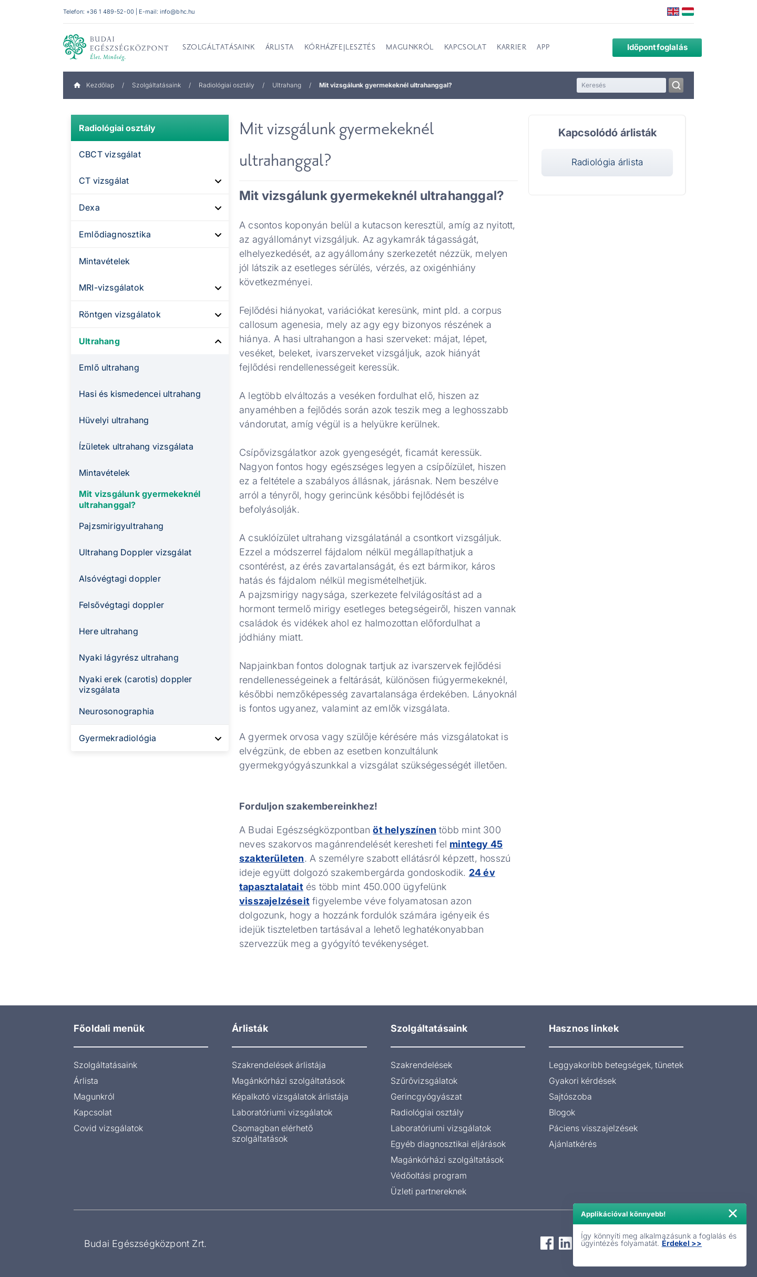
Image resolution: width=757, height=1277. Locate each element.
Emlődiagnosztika (115, 234)
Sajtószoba (570, 1096)
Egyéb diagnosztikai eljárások (448, 1144)
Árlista (86, 1080)
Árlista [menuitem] (279, 48)
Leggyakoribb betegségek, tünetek (616, 1065)
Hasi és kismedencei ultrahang (140, 393)
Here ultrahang (108, 631)
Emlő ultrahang (109, 367)
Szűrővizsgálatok (424, 1080)
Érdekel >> (682, 1243)
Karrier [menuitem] (511, 48)
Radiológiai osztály (226, 85)
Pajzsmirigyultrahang (121, 526)
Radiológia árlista (607, 162)
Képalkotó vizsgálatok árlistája (290, 1096)
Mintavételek (104, 261)
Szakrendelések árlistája (279, 1065)
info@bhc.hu (177, 11)
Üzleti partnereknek (428, 1191)
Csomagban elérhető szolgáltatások (272, 1133)
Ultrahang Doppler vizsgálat (135, 552)
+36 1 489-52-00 (110, 11)
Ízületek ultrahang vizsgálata (136, 446)
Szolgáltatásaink (156, 85)
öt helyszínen (404, 829)
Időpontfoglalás (649, 47)
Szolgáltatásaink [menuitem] (218, 48)
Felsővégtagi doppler (121, 605)
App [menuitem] (543, 48)
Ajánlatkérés (573, 1144)
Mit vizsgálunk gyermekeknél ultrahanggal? (139, 499)
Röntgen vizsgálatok (120, 314)
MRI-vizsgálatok (111, 287)
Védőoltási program (429, 1175)
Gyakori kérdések (582, 1080)
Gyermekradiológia (117, 738)
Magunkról (94, 1096)
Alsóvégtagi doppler (120, 578)
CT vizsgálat (104, 180)
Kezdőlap (94, 85)
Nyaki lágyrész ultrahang (129, 657)
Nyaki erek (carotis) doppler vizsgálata (135, 684)
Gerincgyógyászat (426, 1096)
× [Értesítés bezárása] (733, 1212)
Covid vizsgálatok (108, 1128)
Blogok (562, 1112)
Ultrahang (286, 85)
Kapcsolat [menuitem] (465, 48)
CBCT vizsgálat (110, 154)
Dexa (89, 207)
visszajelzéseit (274, 900)
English (673, 11)
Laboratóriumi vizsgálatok (282, 1112)
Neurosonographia (116, 711)
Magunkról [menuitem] (409, 48)
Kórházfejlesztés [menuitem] (340, 48)
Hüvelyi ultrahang (114, 420)
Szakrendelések (421, 1065)
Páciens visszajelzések (593, 1128)
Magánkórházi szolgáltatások (288, 1080)
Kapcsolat (93, 1112)
